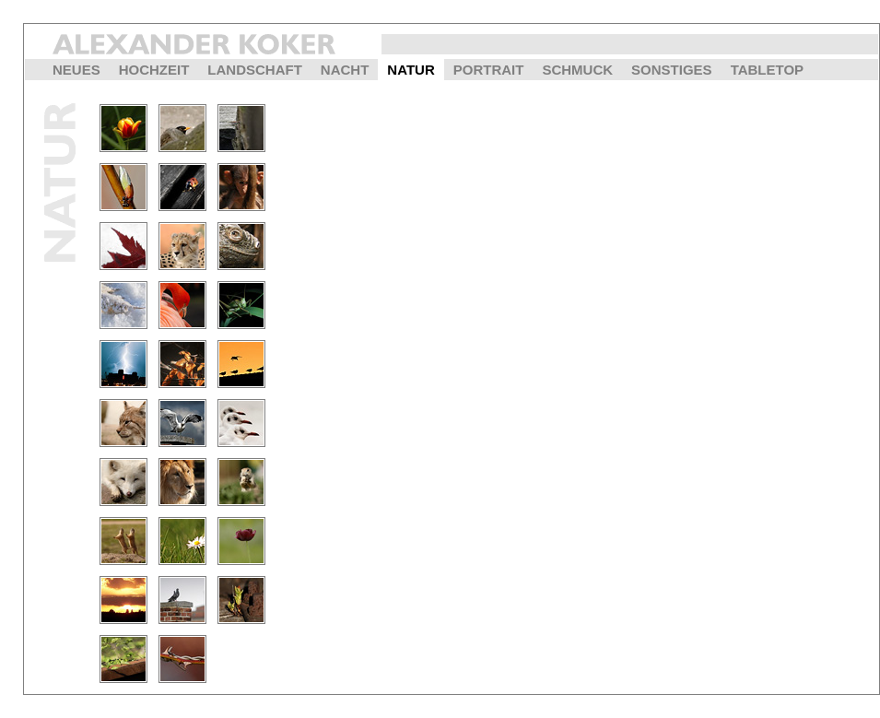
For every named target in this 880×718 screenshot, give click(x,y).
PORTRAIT (488, 69)
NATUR (410, 69)
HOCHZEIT (154, 69)
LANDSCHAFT (254, 69)
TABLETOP (767, 69)
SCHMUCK (577, 69)
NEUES (76, 69)
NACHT (345, 69)
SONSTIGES (671, 69)
